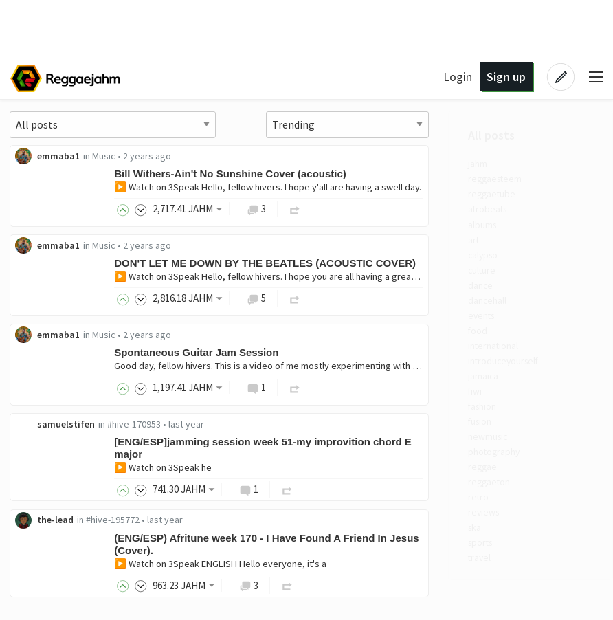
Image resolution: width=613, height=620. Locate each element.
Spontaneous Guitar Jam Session (372, 353)
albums (45, 229)
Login (457, 77)
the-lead (231, 522)
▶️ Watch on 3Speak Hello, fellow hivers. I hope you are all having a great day (449, 277)
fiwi (38, 407)
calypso (47, 262)
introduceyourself (68, 375)
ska (38, 553)
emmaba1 (234, 156)
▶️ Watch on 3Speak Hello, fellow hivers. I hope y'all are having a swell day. (443, 187)
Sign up (506, 77)
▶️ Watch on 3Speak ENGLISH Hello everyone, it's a (396, 565)
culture (45, 278)
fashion (47, 424)
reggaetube (55, 197)
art (37, 246)
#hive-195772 (288, 522)
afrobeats (51, 214)
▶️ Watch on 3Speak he (339, 469)
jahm (41, 165)
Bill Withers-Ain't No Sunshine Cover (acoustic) (406, 173)
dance (44, 294)
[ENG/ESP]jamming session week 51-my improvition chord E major (439, 449)
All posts (54, 136)
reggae (46, 489)
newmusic (52, 456)
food (41, 343)
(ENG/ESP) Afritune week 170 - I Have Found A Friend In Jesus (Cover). (442, 545)
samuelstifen (242, 425)
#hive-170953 (310, 425)
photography (58, 472)
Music (279, 156)
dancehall (51, 311)
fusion (44, 440)
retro (41, 521)
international (58, 359)
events (45, 326)
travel (43, 585)
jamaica (46, 392)
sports (44, 570)
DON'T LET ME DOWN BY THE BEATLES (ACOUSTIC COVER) (441, 263)
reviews (48, 537)
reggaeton (53, 504)
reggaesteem (59, 181)
